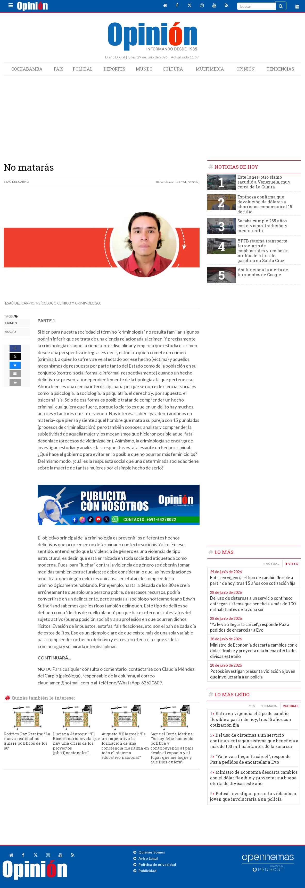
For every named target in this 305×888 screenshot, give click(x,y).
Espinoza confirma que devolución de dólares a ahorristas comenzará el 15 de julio (264, 204)
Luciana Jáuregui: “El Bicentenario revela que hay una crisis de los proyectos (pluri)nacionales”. (76, 743)
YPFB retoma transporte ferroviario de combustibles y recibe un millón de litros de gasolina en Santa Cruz (263, 250)
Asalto (10, 332)
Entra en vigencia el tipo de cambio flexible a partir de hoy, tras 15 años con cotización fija (252, 580)
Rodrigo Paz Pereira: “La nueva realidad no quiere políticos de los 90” (27, 741)
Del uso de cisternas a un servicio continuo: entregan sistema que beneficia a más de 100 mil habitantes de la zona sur (253, 604)
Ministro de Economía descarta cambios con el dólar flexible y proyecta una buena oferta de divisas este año (254, 650)
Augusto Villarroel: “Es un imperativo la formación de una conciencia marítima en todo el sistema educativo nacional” (125, 745)
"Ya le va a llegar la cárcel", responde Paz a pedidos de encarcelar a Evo (249, 627)
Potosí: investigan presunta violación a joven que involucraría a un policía (252, 674)
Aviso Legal (148, 858)
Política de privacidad (157, 864)
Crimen (11, 323)
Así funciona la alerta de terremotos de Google (262, 272)
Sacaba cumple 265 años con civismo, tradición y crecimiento (262, 225)
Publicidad (147, 870)
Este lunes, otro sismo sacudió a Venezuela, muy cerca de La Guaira (264, 181)
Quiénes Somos (151, 852)
